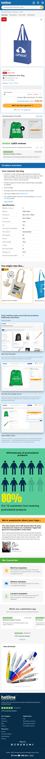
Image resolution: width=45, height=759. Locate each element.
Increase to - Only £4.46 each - (29, 97)
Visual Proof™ (27, 109)
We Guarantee (31, 15)
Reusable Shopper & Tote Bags (9, 12)
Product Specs (13, 15)
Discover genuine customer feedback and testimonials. (17, 147)
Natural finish (24, 193)
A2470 (21, 12)
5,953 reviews (18, 143)
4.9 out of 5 (27, 633)
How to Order (22, 15)
